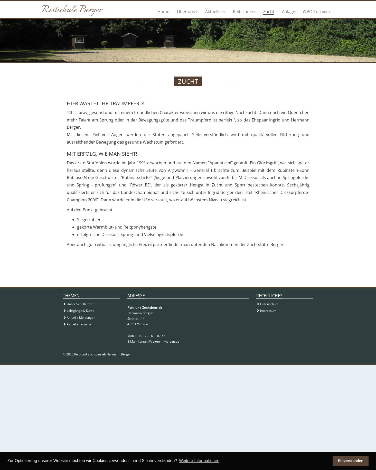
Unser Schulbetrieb (78, 304)
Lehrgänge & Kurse (78, 310)
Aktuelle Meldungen (79, 317)
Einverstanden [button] (350, 461)
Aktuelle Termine (77, 324)
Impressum (266, 310)
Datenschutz (267, 304)
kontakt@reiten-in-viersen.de (158, 341)
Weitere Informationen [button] (199, 460)
